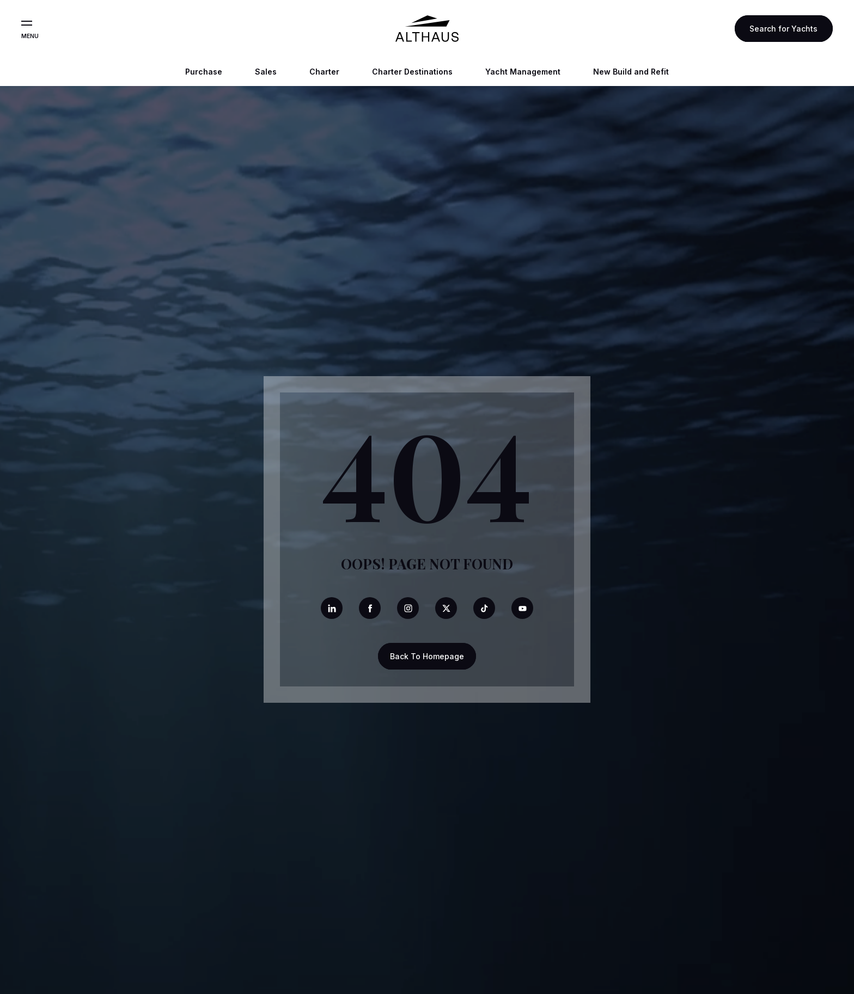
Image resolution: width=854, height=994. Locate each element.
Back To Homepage (427, 656)
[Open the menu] (26, 23)
